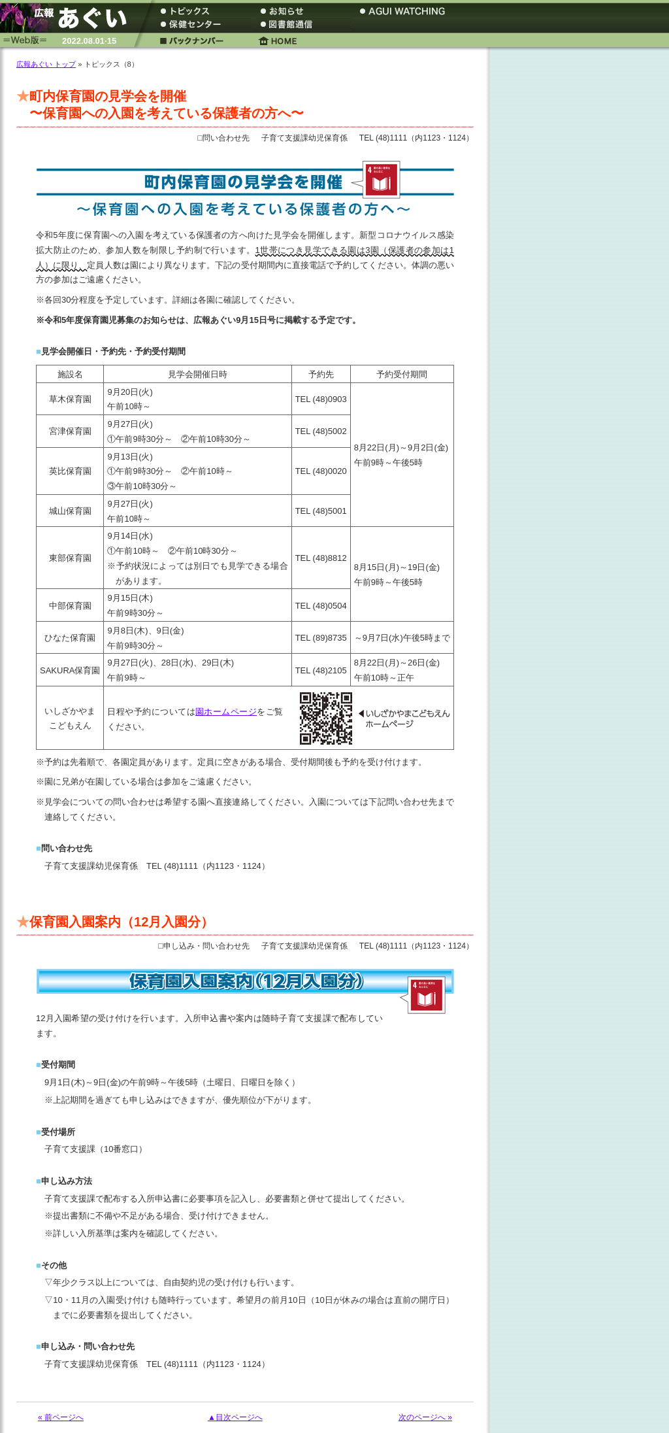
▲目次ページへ (235, 1417)
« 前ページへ (61, 1417)
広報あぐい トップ (46, 64)
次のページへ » (425, 1417)
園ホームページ (226, 712)
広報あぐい (68, 18)
